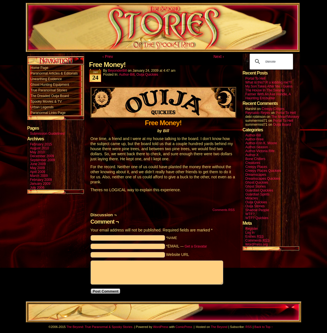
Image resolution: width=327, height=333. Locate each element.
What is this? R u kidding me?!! (268, 82)
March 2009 (39, 176)
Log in (250, 233)
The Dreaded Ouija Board (50, 96)
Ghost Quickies (256, 182)
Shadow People (257, 210)
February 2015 (41, 144)
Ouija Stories (255, 206)
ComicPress (183, 326)
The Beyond (219, 326)
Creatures (252, 163)
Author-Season (256, 147)
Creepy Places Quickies (263, 171)
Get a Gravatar (196, 246)
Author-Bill (126, 74)
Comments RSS (224, 210)
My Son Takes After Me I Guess (269, 86)
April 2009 (37, 172)
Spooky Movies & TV (46, 102)
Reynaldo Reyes (257, 113)
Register (251, 229)
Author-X (252, 155)
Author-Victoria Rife (260, 151)
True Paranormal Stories (49, 90)
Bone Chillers (255, 159)
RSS (248, 326)
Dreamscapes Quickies (262, 179)
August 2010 (39, 148)
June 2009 (38, 164)
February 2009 (41, 180)
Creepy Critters (273, 109)
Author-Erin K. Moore (261, 143)
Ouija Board (282, 125)
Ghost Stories (255, 186)
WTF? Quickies (257, 218)
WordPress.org (256, 244)
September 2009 (42, 160)
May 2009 (37, 168)
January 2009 (40, 184)
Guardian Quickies (259, 190)
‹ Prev (108, 56)
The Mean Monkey (285, 117)
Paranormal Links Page (48, 113)
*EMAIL (186, 246)
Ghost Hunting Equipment (50, 85)
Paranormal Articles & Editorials (54, 73)
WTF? (250, 214)
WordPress (160, 326)
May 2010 (37, 152)
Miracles (251, 198)
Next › (218, 56)
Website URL (177, 254)
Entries (254, 237)
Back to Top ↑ (263, 326)
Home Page (39, 68)
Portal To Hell (255, 78)
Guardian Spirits (257, 194)
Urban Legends (42, 107)
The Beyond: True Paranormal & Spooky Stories (99, 326)
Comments (257, 240)
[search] (270, 61)
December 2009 (42, 156)
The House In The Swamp (265, 90)
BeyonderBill (117, 71)
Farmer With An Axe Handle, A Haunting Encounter (268, 96)
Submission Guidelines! (47, 134)
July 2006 (37, 188)
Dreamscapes (255, 175)
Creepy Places (256, 167)
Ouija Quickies (147, 74)
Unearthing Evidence (46, 79)
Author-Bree (254, 139)
